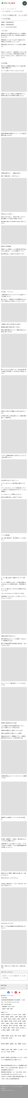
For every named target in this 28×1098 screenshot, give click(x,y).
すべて (3, 27)
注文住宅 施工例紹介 (11, 27)
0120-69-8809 (7, 1002)
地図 (24, 1000)
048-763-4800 (15, 1002)
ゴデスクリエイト (11, 1090)
